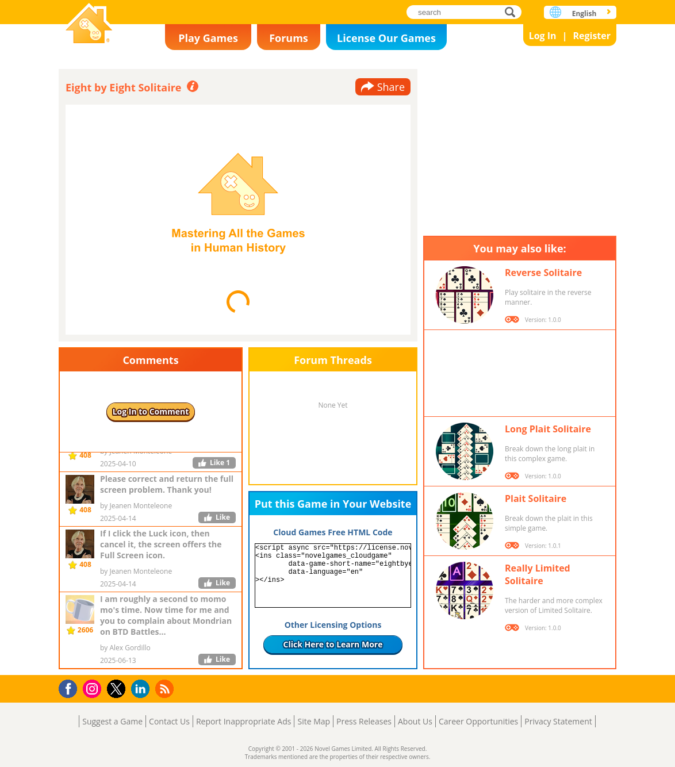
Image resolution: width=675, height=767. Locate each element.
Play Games (208, 38)
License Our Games (386, 38)
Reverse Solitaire (543, 272)
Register (592, 35)
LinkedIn (142, 689)
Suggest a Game (112, 721)
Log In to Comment (151, 411)
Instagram (93, 688)
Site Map (313, 721)
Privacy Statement (558, 721)
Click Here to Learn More (333, 644)
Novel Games (89, 24)
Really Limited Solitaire (537, 574)
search (513, 12)
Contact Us (169, 721)
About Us (415, 721)
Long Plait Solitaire (548, 429)
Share (391, 87)
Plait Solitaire (535, 498)
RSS (166, 688)
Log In (543, 35)
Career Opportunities (478, 721)
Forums (288, 38)
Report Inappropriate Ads (244, 721)
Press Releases (364, 721)
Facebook (71, 687)
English (584, 13)
